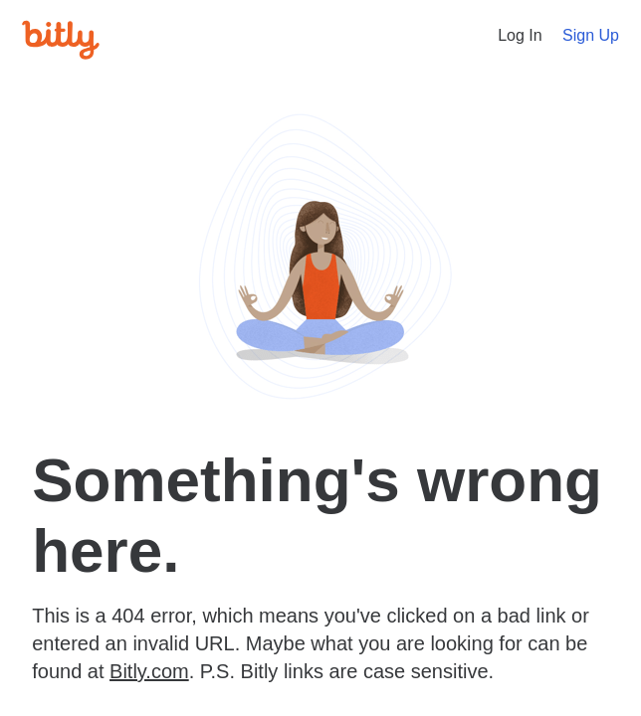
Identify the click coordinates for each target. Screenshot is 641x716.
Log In (519, 35)
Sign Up (590, 35)
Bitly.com (149, 671)
